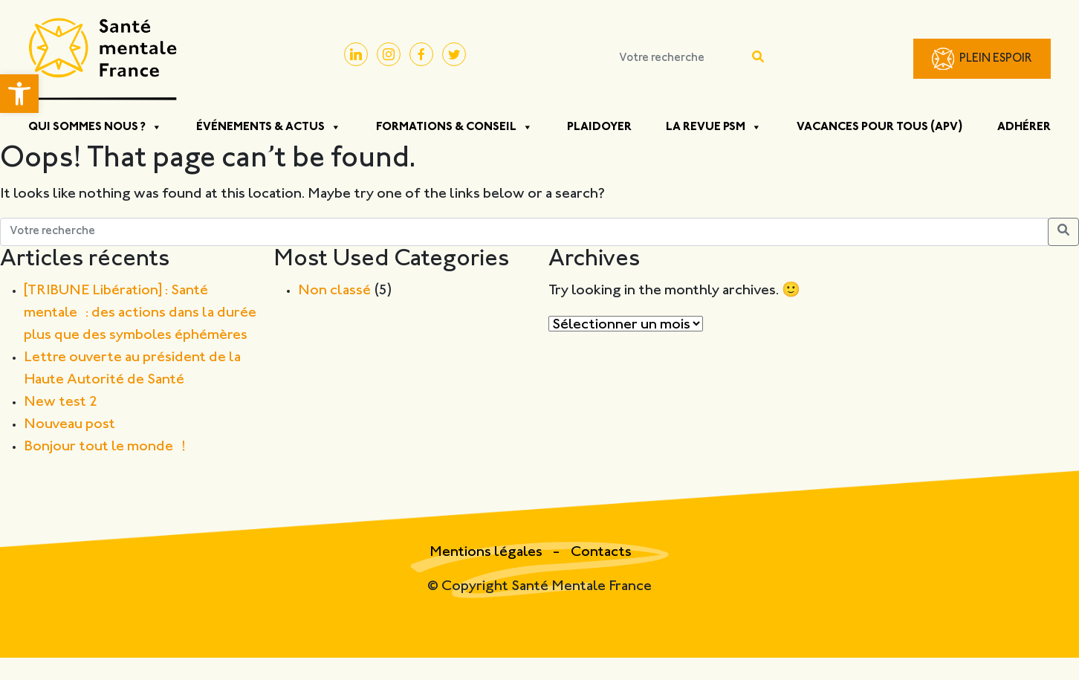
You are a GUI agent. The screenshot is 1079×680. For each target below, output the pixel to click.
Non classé (334, 291)
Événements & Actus (268, 127)
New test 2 (60, 402)
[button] (19, 93)
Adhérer (1024, 127)
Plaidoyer (599, 127)
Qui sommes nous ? (95, 127)
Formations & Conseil (454, 127)
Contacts (601, 552)
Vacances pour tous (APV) (880, 127)
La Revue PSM (714, 127)
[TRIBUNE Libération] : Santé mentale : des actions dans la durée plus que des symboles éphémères (140, 313)
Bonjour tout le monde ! (105, 447)
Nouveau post (69, 424)
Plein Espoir (995, 59)
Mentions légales (487, 552)
